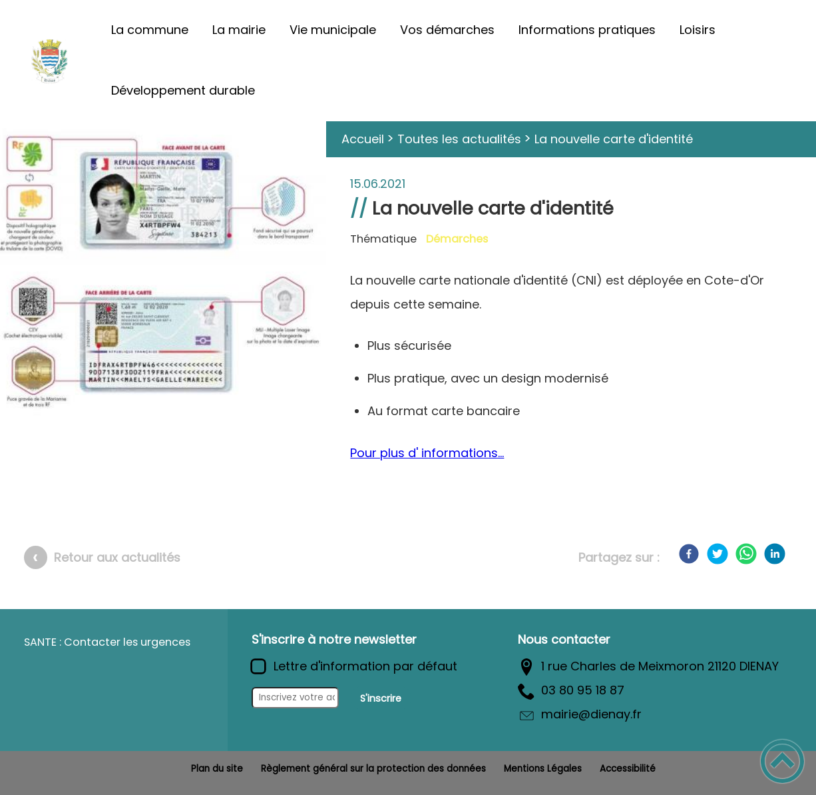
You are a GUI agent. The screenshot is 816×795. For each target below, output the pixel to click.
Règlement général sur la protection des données (373, 768)
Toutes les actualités (459, 139)
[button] (782, 761)
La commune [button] (149, 29)
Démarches (457, 239)
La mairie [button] (239, 29)
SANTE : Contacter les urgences (107, 642)
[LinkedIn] (774, 553)
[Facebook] (689, 554)
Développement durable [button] (183, 90)
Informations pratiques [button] (587, 29)
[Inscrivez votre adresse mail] (295, 697)
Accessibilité (628, 768)
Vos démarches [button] (447, 29)
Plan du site (217, 768)
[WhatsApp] (746, 553)
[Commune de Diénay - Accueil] (49, 60)
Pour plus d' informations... (427, 452)
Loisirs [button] (697, 29)
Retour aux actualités (117, 557)
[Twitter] (717, 553)
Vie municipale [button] (333, 29)
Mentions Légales (543, 768)
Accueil (362, 139)
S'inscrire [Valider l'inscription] (380, 698)
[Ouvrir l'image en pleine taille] (163, 273)
